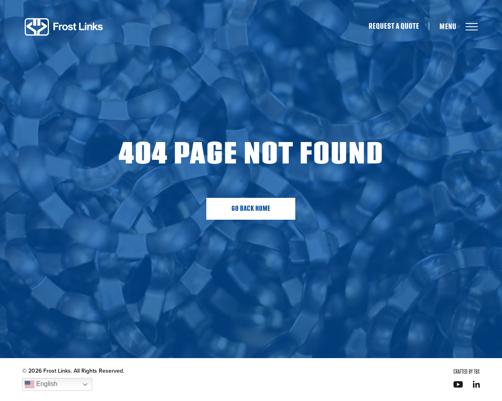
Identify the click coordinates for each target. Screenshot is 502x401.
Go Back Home (250, 209)
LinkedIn (476, 384)
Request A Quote (394, 26)
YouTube (458, 384)
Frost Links (63, 27)
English (41, 384)
